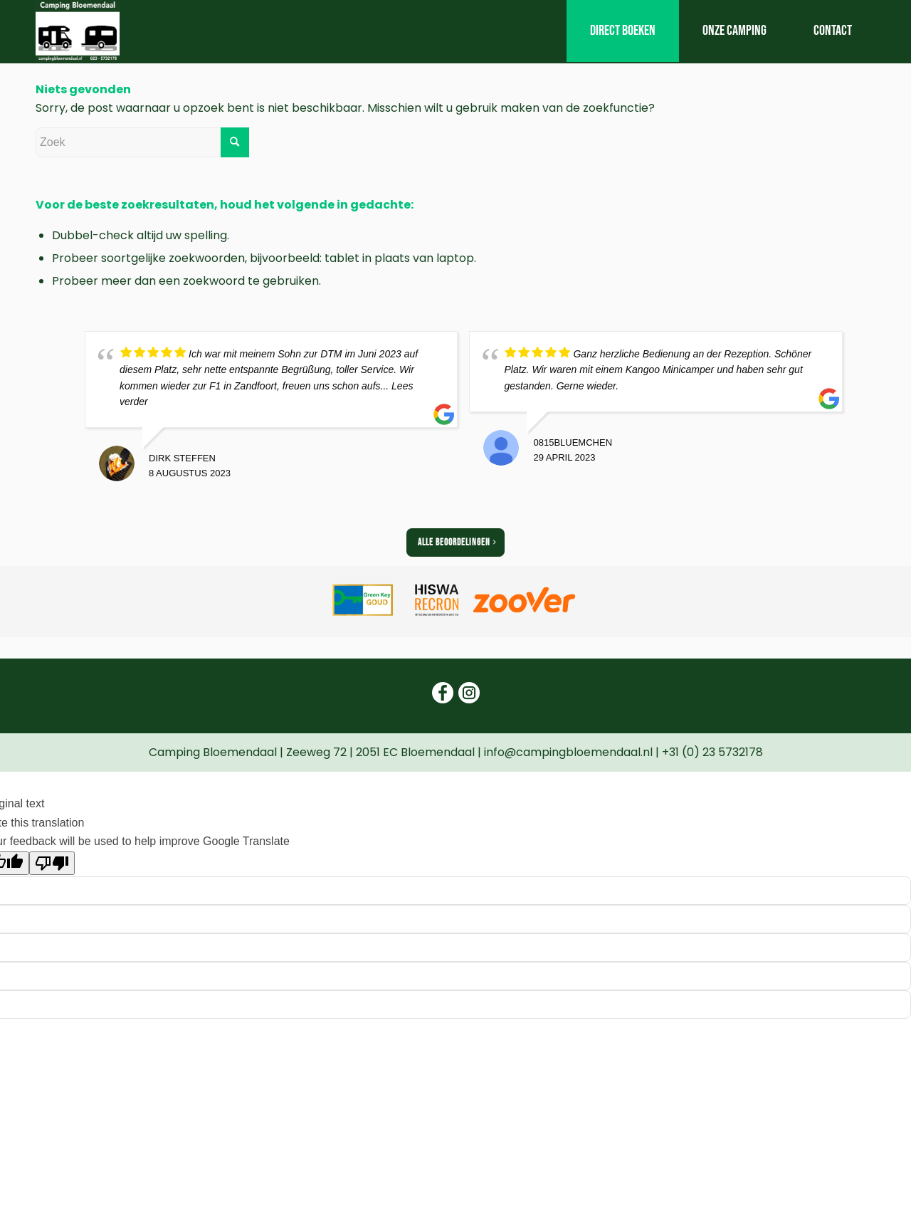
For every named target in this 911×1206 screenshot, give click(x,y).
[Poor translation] (52, 863)
